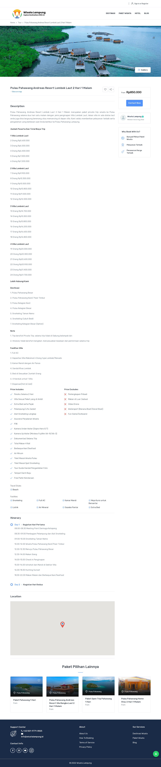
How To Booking (86, 738)
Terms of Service (86, 742)
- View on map (16, 92)
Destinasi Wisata (140, 733)
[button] (111, 89)
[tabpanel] (26, 694)
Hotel (138, 13)
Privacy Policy (85, 747)
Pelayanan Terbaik (134, 145)
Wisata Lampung (134, 117)
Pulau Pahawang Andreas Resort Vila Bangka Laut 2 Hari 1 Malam (62, 703)
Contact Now (134, 103)
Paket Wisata (125, 13)
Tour (19, 23)
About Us (83, 733)
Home (12, 23)
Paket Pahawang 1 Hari (24, 700)
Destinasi (110, 13)
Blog (146, 13)
